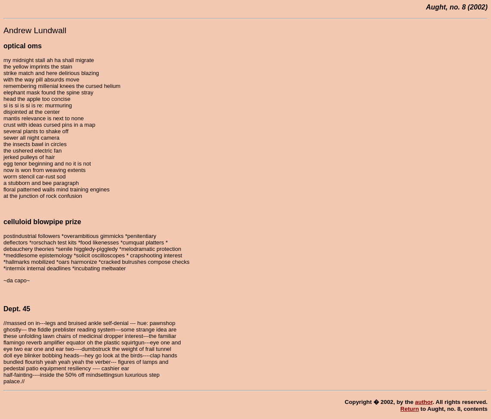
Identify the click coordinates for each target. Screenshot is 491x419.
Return (410, 409)
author (424, 402)
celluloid (17, 221)
